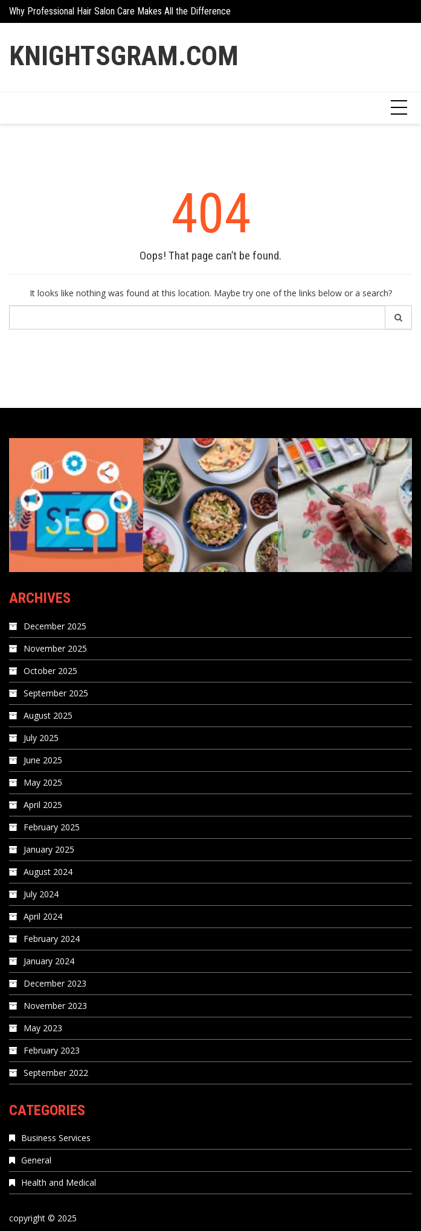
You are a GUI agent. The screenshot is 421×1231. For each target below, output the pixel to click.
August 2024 (48, 871)
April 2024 (43, 916)
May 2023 (43, 1028)
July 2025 (41, 737)
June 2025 (43, 760)
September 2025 (56, 693)
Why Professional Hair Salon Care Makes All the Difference (120, 11)
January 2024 (49, 961)
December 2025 (55, 626)
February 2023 (52, 1050)
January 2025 (49, 849)
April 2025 (43, 804)
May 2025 (43, 782)
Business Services (56, 1138)
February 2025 (52, 827)
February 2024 (52, 938)
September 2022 (56, 1072)
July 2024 (41, 894)
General (36, 1160)
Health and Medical (58, 1182)
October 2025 (50, 670)
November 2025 (55, 648)
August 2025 (48, 715)
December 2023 (55, 983)
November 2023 (55, 1005)
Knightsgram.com (124, 56)
